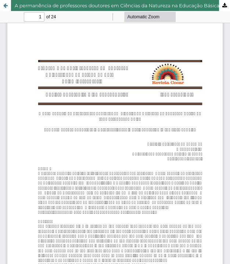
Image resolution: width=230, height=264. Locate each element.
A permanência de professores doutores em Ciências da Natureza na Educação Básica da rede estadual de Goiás (122, 5)
